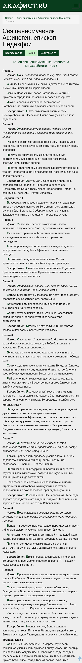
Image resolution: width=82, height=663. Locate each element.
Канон (31, 53)
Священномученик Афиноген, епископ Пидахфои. (44, 18)
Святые (9, 18)
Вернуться (48, 53)
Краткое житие (13, 53)
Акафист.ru (25, 6)
